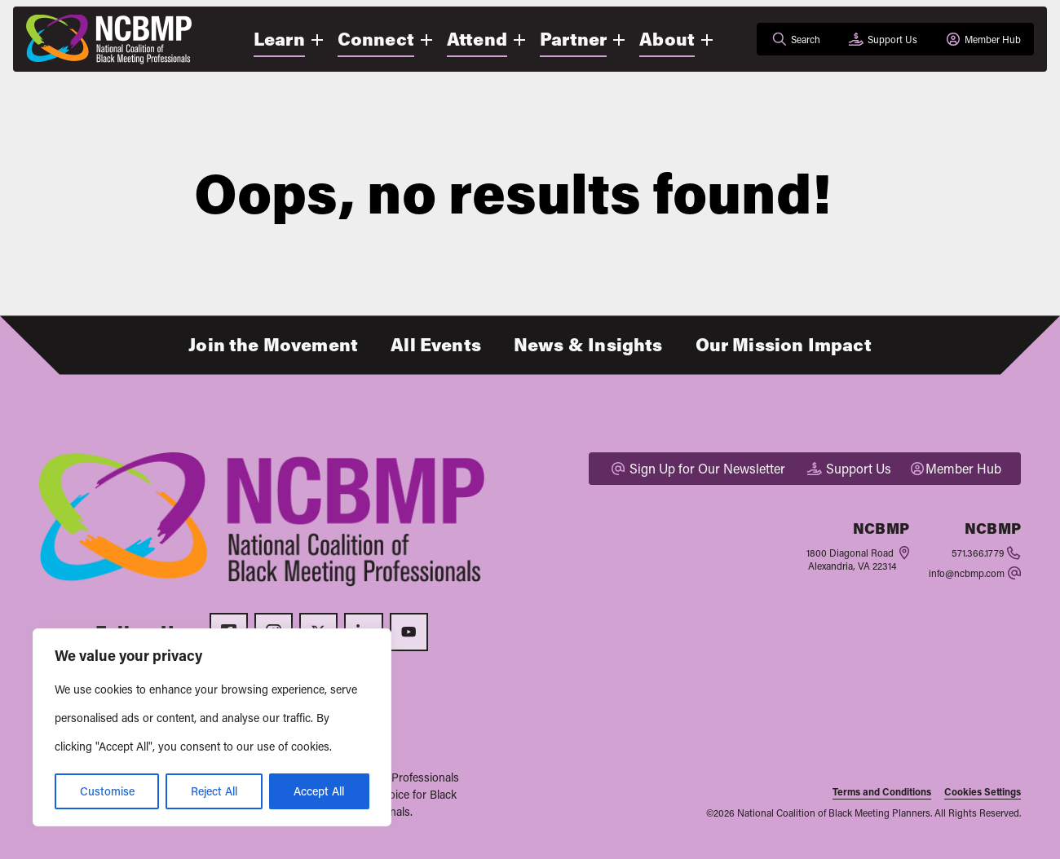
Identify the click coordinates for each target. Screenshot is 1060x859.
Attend (477, 39)
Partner (573, 39)
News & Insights (588, 344)
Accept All (319, 791)
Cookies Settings (982, 791)
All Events (436, 344)
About (667, 39)
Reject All (214, 791)
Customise (107, 791)
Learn (279, 39)
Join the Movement (273, 344)
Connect (376, 39)
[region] (212, 727)
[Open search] (795, 39)
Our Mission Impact (784, 344)
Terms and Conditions (882, 791)
